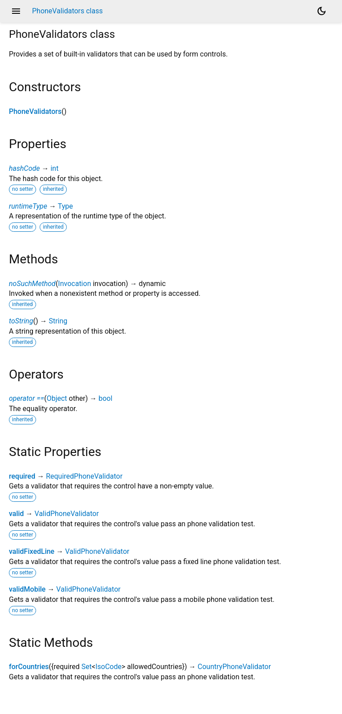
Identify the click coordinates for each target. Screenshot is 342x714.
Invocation (74, 283)
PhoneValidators (35, 111)
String (58, 321)
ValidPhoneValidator (67, 513)
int (54, 168)
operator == (26, 398)
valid (16, 513)
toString (21, 321)
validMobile (27, 589)
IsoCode (108, 666)
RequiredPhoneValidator (84, 476)
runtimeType (28, 206)
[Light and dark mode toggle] (321, 11)
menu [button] (16, 11)
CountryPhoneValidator (234, 666)
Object (57, 398)
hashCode (24, 168)
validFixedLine (31, 551)
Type (65, 206)
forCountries (29, 666)
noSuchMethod (32, 283)
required (22, 476)
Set (86, 666)
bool (105, 398)
